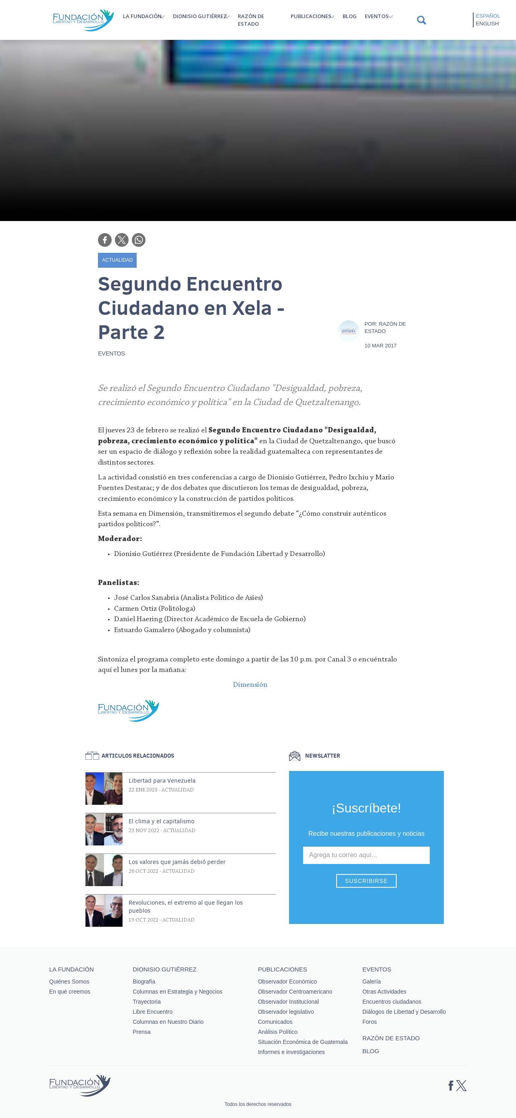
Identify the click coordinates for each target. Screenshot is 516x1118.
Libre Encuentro (153, 1011)
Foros (369, 1022)
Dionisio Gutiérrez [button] (200, 16)
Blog (350, 16)
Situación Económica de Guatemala (303, 1042)
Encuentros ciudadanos (391, 1001)
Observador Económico (287, 981)
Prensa (141, 1032)
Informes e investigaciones (291, 1052)
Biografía (144, 981)
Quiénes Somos (69, 981)
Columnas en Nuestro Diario (168, 1022)
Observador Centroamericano (295, 991)
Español (488, 16)
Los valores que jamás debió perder (177, 862)
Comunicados (275, 1022)
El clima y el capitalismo (161, 821)
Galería (371, 981)
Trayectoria (147, 1001)
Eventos (111, 353)
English (487, 24)
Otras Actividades (384, 991)
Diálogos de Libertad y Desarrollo (404, 1011)
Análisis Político (278, 1032)
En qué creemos (69, 991)
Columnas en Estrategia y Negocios (178, 991)
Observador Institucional (288, 1001)
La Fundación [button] (142, 16)
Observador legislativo (286, 1011)
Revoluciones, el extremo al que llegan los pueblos (186, 907)
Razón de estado (251, 19)
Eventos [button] (377, 16)
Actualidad (117, 260)
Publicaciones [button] (311, 16)
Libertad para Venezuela (162, 781)
